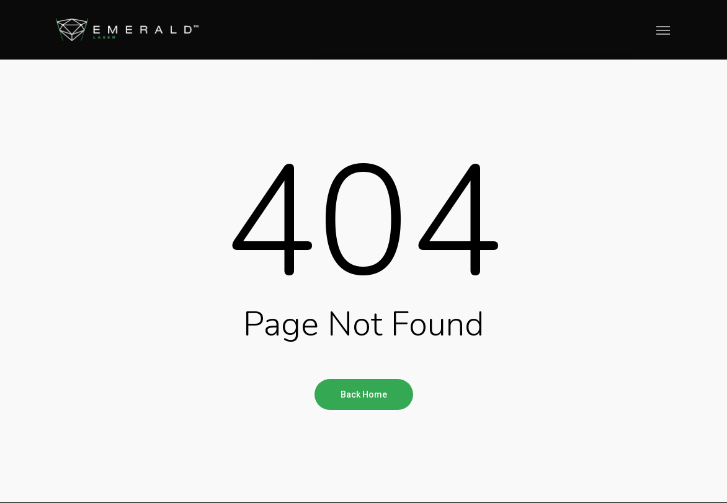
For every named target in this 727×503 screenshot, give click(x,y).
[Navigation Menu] (663, 30)
